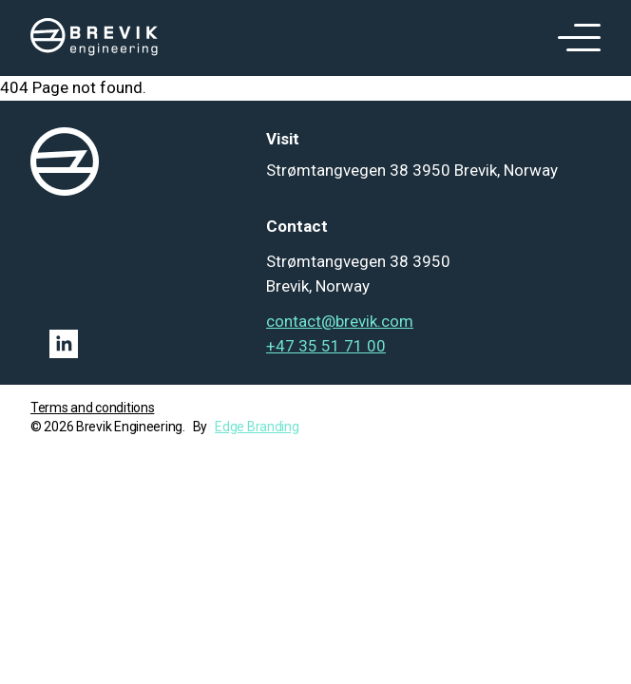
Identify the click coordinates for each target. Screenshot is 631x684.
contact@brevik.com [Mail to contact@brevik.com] (339, 321)
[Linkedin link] (138, 344)
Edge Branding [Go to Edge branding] (256, 426)
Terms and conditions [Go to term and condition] (92, 407)
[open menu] (572, 38)
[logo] (94, 38)
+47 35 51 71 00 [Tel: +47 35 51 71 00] (326, 345)
